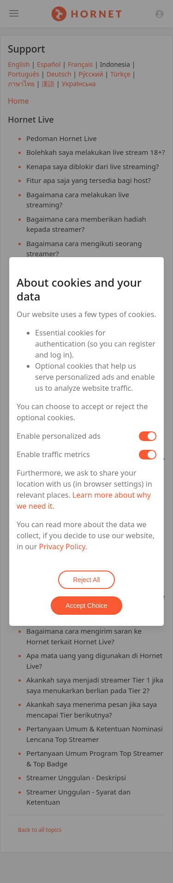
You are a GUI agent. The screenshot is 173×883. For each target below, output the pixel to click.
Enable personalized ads (59, 436)
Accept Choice (86, 605)
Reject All (86, 579)
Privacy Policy (62, 547)
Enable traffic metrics (53, 454)
